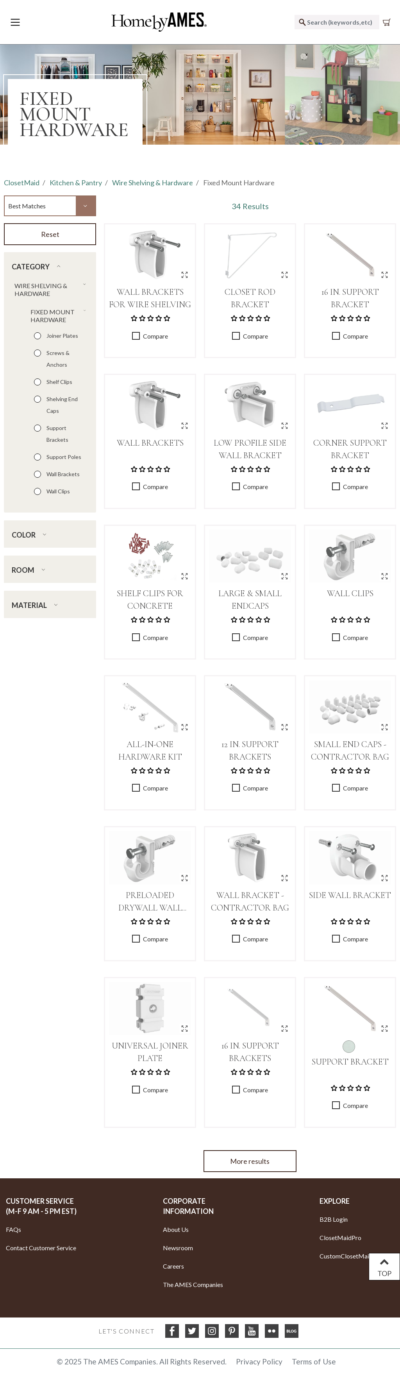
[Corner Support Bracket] (350, 405)
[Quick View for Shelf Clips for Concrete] (184, 576)
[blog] (291, 1331)
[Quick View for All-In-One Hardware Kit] (184, 727)
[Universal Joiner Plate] (150, 1008)
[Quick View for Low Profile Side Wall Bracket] (284, 425)
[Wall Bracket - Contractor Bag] (250, 857)
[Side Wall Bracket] (350, 857)
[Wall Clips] (350, 556)
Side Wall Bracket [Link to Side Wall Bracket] (350, 895)
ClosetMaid (21, 182)
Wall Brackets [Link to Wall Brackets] (150, 443)
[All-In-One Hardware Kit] (150, 706)
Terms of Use (314, 1361)
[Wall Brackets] (150, 405)
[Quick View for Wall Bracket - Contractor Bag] (284, 878)
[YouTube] (252, 1331)
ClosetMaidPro (340, 1237)
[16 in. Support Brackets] (250, 1008)
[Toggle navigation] (15, 22)
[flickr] (272, 1331)
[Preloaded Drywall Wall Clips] (150, 857)
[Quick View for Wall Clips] (384, 576)
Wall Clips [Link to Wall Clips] (350, 593)
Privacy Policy (259, 1361)
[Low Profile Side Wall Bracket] (250, 405)
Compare (155, 336)
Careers (173, 1266)
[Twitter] (192, 1331)
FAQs (13, 1229)
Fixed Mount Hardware (239, 182)
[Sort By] (50, 205)
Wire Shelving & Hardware (152, 182)
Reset (50, 234)
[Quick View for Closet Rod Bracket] (284, 275)
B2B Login (334, 1219)
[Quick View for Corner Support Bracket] (384, 425)
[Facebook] (172, 1331)
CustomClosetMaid (346, 1256)
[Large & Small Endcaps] (250, 556)
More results (250, 1161)
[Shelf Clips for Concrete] (150, 556)
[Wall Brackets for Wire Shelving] (150, 254)
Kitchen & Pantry (76, 182)
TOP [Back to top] (384, 1266)
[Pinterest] (232, 1331)
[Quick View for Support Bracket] (384, 1028)
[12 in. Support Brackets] (250, 706)
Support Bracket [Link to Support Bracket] (350, 1062)
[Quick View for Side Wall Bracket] (384, 878)
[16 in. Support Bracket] (350, 254)
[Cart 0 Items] (388, 22)
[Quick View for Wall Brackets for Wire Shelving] (184, 275)
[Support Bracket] (350, 1008)
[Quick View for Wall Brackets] (184, 425)
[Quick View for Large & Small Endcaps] (284, 576)
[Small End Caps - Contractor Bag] (350, 706)
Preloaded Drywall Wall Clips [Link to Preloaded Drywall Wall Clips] (150, 907)
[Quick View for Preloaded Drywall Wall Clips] (184, 878)
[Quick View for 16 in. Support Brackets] (284, 1028)
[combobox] (337, 22)
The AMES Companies (193, 1284)
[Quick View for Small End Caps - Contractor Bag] (384, 727)
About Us (176, 1229)
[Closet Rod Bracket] (250, 254)
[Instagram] (212, 1331)
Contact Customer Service (41, 1247)
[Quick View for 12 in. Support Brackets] (284, 727)
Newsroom (178, 1247)
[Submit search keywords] (302, 22)
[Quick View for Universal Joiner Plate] (184, 1028)
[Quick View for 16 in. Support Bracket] (384, 275)
